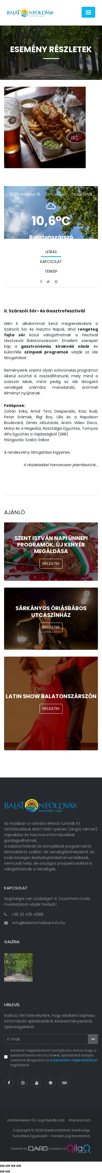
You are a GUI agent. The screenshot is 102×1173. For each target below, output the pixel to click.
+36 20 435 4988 (27, 914)
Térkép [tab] (51, 271)
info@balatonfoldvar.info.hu (38, 923)
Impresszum (80, 1120)
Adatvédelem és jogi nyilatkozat (35, 1120)
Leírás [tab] (51, 252)
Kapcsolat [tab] (51, 261)
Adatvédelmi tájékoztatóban (74, 1060)
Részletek (51, 563)
